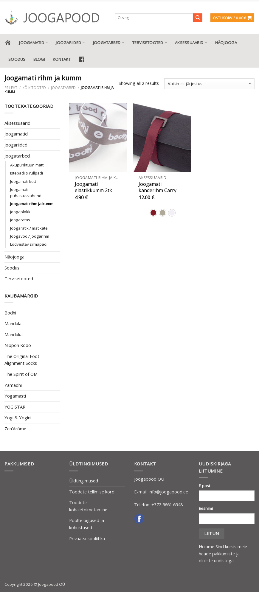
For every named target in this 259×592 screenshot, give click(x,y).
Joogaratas (20, 219)
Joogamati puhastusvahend (25, 192)
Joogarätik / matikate (29, 228)
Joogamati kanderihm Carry (157, 187)
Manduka (13, 334)
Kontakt (62, 59)
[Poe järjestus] (209, 83)
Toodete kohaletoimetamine (88, 505)
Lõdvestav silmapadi (28, 244)
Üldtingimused (83, 481)
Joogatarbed (109, 42)
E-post (204, 485)
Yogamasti (15, 396)
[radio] (153, 212)
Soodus (17, 59)
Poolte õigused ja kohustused (86, 523)
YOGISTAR (14, 407)
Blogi (39, 59)
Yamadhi (13, 385)
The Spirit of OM (21, 374)
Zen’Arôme (15, 428)
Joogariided (70, 42)
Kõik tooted (34, 87)
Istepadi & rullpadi (26, 173)
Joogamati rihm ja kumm (31, 203)
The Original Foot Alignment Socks (21, 359)
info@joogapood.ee (168, 492)
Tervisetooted (149, 42)
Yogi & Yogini (17, 417)
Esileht (10, 87)
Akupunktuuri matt (27, 165)
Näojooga (226, 42)
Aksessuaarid (191, 42)
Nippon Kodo (17, 345)
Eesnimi (206, 508)
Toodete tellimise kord (91, 492)
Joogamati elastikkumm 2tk (93, 187)
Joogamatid (33, 42)
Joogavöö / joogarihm (29, 236)
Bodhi (10, 313)
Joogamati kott (23, 181)
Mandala (12, 323)
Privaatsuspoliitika (87, 538)
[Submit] (197, 18)
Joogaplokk (20, 211)
